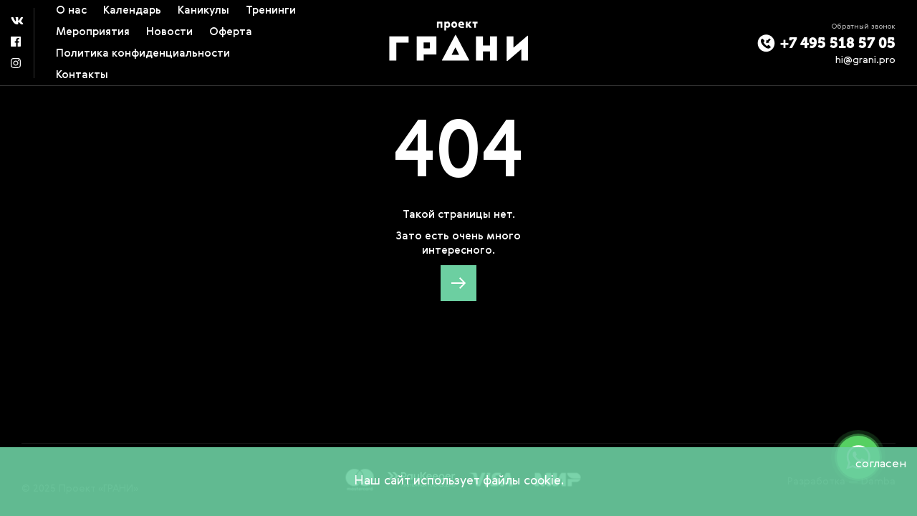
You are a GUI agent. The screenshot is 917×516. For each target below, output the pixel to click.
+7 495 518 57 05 (826, 43)
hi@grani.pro (865, 60)
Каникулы (203, 10)
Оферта (230, 32)
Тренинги (271, 10)
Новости (169, 32)
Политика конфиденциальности (143, 53)
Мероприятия (93, 32)
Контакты (82, 75)
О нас (71, 10)
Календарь (132, 10)
